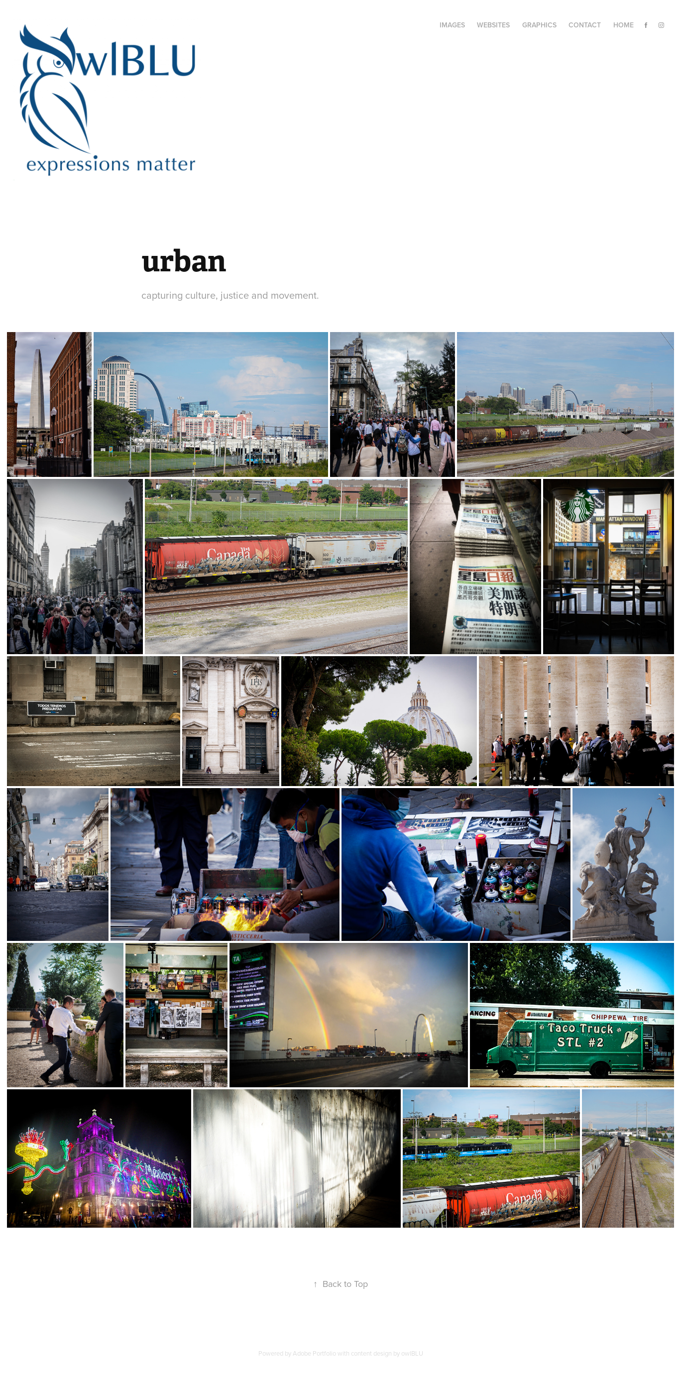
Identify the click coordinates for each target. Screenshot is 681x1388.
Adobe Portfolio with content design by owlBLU (358, 1353)
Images (452, 25)
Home (623, 25)
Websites (493, 25)
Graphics (539, 25)
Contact (584, 25)
